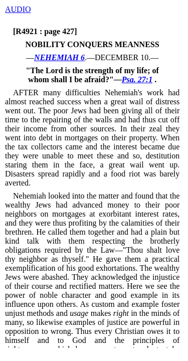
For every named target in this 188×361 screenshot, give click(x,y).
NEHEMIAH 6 (59, 57)
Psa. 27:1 (137, 79)
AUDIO (18, 9)
